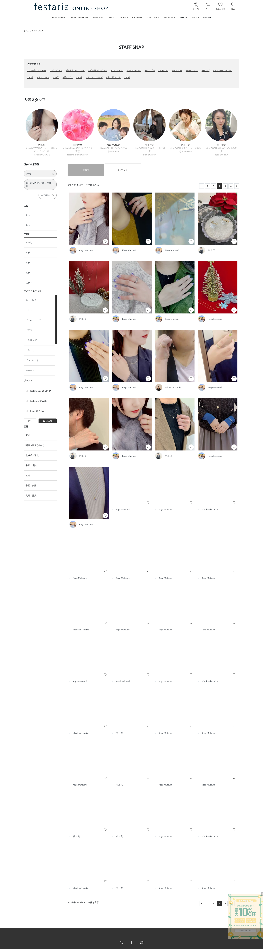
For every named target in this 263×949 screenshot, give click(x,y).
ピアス (29, 330)
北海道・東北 (32, 455)
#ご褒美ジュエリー (36, 70)
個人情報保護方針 (143, 940)
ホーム (26, 31)
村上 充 (211, 250)
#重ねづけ (68, 77)
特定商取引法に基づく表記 (147, 931)
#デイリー (177, 70)
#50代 (127, 77)
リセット (30, 420)
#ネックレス (43, 77)
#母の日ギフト (113, 77)
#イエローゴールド (222, 70)
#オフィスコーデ (94, 77)
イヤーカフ (31, 350)
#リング (205, 70)
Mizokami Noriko (173, 387)
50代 (28, 272)
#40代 (79, 77)
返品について (103, 944)
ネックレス (31, 300)
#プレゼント (56, 70)
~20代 (29, 242)
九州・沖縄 (31, 495)
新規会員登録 (178, 926)
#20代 (30, 77)
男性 (28, 225)
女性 (28, 215)
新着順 (86, 169)
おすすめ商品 (66, 935)
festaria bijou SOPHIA (40, 390)
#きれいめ (163, 70)
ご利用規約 (139, 935)
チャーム (30, 370)
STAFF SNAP (37, 31)
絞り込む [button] (47, 420)
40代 (28, 262)
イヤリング (31, 340)
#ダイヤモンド (134, 70)
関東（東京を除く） (35, 445)
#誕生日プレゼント (97, 70)
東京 (28, 435)
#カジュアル (117, 70)
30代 (28, 252)
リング (29, 310)
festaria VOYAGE (38, 401)
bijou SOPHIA (37, 411)
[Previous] (201, 186)
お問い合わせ (103, 931)
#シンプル (150, 70)
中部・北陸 (31, 465)
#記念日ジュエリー (75, 70)
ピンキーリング (33, 320)
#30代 (56, 77)
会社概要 (138, 926)
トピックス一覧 (67, 944)
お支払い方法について (108, 935)
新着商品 (64, 926)
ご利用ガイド (103, 926)
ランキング (122, 169)
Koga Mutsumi (86, 250)
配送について (103, 940)
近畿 (28, 475)
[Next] (236, 186)
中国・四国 (31, 485)
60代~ (29, 282)
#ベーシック (192, 70)
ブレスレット (32, 360)
